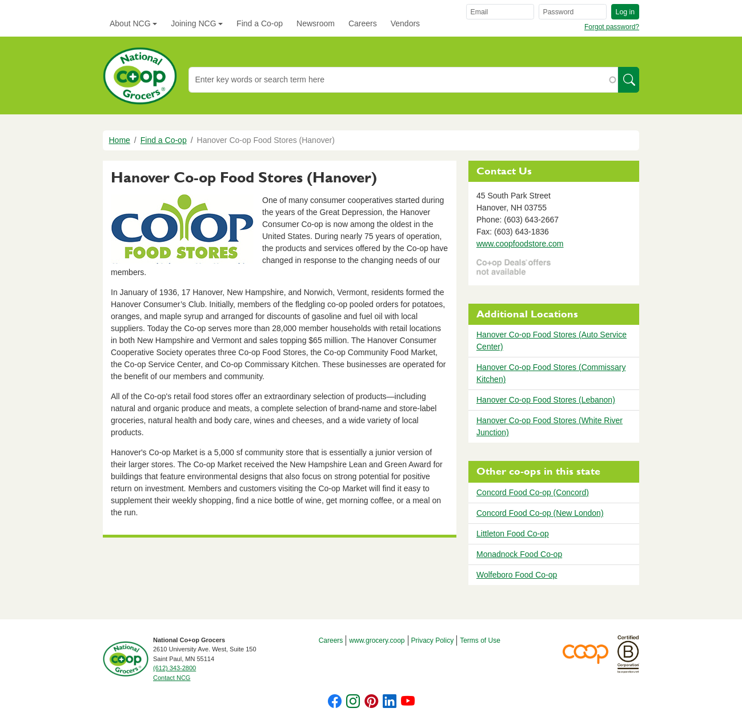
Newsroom (315, 23)
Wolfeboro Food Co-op (516, 574)
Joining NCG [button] (193, 23)
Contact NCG (171, 677)
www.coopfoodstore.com (520, 243)
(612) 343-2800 (174, 668)
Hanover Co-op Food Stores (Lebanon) (545, 399)
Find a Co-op (259, 23)
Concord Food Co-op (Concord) (532, 492)
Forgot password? (611, 27)
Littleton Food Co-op (512, 533)
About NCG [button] (130, 23)
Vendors (405, 23)
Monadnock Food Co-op (519, 554)
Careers (362, 23)
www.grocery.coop (376, 640)
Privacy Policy (432, 640)
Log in (625, 12)
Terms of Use (480, 640)
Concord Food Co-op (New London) (540, 513)
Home (119, 140)
